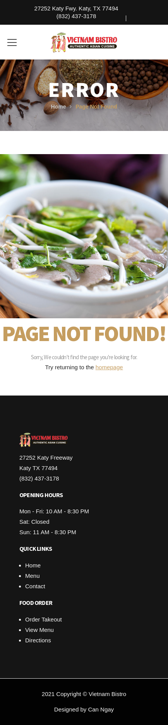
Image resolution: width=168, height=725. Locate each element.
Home (58, 107)
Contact (35, 586)
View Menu (39, 630)
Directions (38, 640)
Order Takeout (43, 619)
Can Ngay (101, 709)
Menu (32, 575)
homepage (109, 367)
